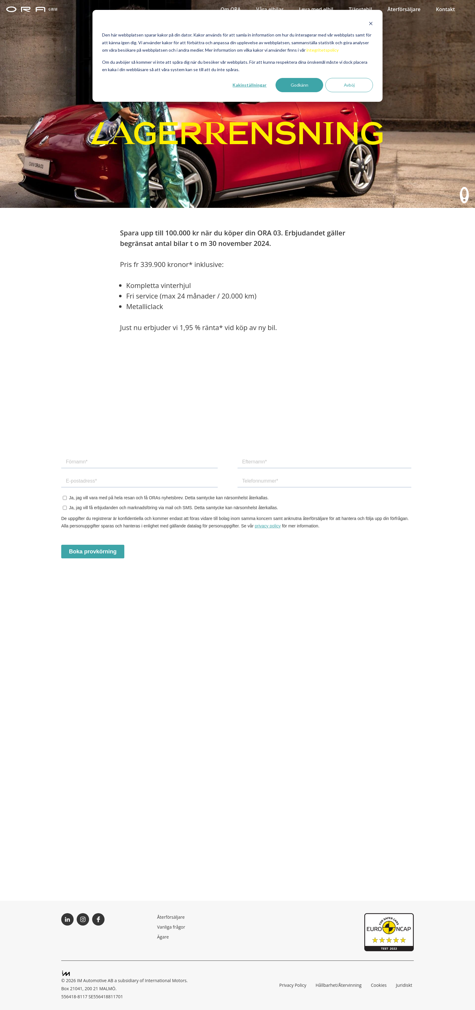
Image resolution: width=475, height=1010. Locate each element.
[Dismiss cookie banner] (371, 23)
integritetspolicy (322, 50)
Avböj (349, 85)
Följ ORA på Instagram (83, 919)
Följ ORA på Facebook (98, 919)
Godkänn (299, 85)
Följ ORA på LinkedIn (67, 919)
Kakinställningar (250, 85)
